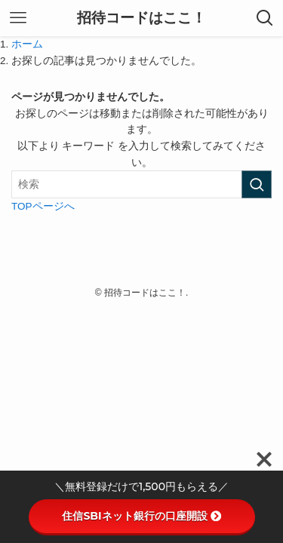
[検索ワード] (141, 184)
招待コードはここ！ (141, 18)
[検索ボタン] (265, 18)
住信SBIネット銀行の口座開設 (141, 516)
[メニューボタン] (18, 18)
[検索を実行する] (256, 184)
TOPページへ (43, 206)
